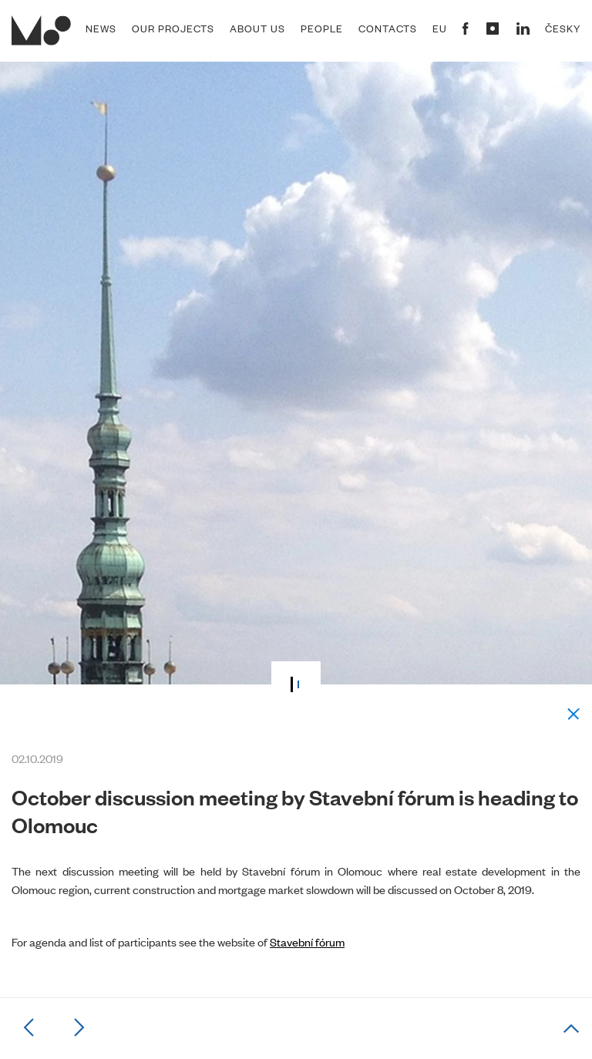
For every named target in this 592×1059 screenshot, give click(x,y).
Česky (562, 28)
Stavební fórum (307, 941)
